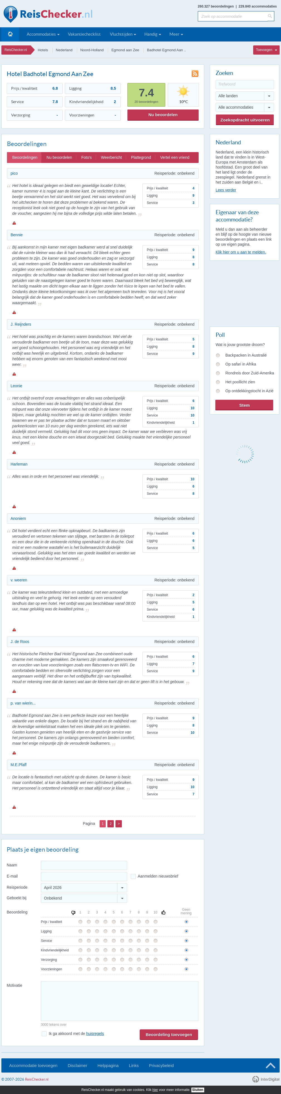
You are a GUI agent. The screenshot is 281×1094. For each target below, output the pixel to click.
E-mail (12, 876)
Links (134, 1065)
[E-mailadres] (84, 876)
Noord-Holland (92, 50)
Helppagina (108, 1065)
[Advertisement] (244, 292)
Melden (14, 223)
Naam (12, 865)
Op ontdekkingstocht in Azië (249, 391)
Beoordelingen (24, 157)
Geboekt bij (16, 898)
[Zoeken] (271, 16)
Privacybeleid (161, 1065)
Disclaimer (77, 1065)
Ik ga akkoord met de (76, 1033)
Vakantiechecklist (84, 34)
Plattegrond (141, 157)
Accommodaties (41, 34)
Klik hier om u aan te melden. (241, 252)
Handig (150, 34)
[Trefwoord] (245, 84)
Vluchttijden (121, 34)
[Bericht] (119, 1001)
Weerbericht (111, 157)
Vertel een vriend (174, 157)
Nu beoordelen (163, 114)
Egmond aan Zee (125, 50)
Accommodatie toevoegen (33, 1065)
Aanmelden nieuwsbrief (158, 876)
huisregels (95, 1033)
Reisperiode (17, 887)
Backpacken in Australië (246, 355)
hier (155, 1090)
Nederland (64, 50)
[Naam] (84, 865)
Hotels (43, 50)
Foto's (86, 157)
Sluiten (197, 1090)
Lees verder (226, 190)
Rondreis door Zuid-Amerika (249, 373)
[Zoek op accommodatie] (233, 16)
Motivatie (14, 985)
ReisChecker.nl (15, 50)
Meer (174, 34)
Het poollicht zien (240, 382)
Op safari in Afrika (240, 364)
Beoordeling (17, 912)
